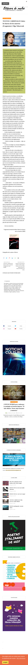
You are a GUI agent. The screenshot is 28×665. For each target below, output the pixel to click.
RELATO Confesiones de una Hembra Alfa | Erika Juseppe (16, 482)
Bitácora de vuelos (12, 412)
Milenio (16, 252)
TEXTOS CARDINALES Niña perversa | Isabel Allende (16, 500)
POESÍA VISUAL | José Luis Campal (17, 494)
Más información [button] (21, 658)
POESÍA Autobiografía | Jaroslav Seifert (16, 507)
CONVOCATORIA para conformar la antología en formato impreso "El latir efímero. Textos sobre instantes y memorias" (14, 407)
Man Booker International (16, 64)
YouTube (20, 59)
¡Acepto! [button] (5, 662)
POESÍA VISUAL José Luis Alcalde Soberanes (17, 488)
